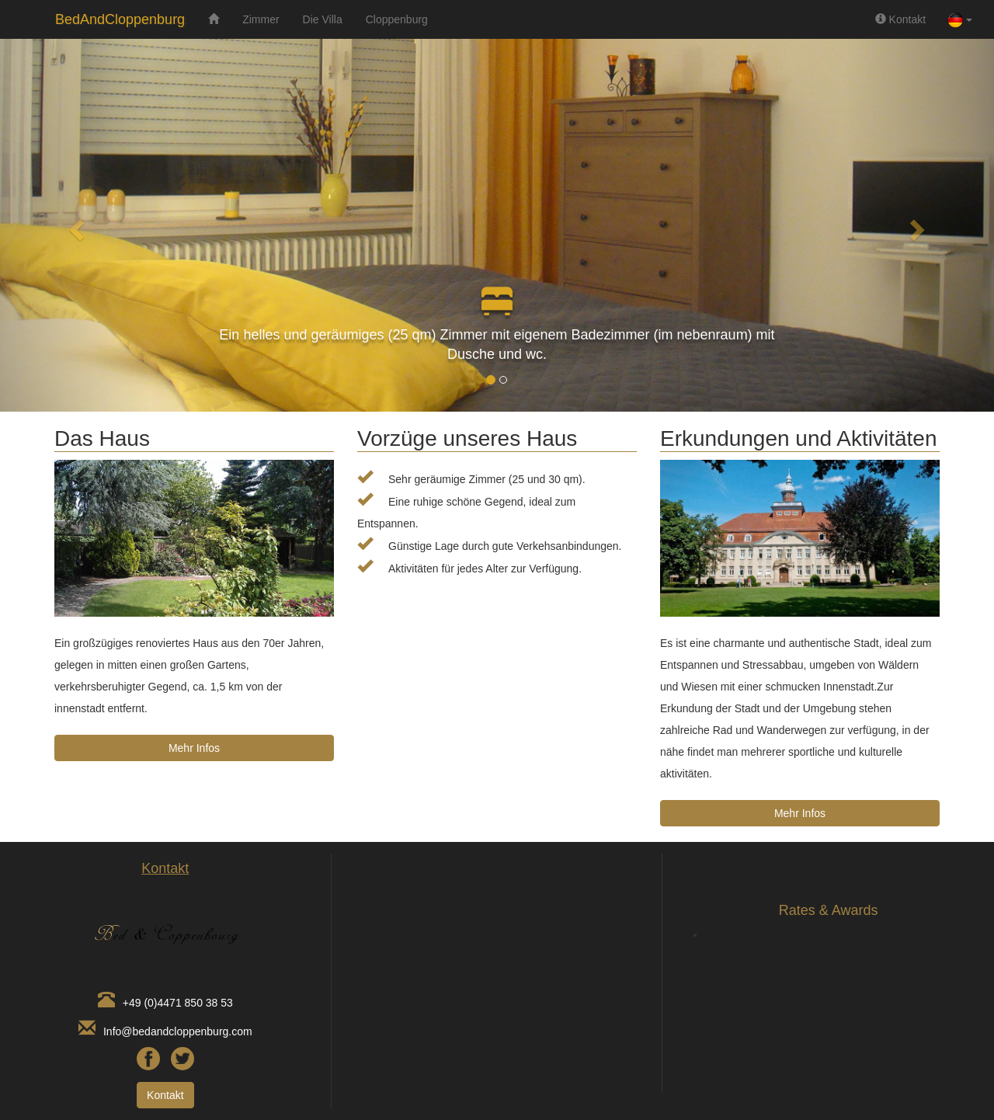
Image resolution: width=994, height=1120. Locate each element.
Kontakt (900, 19)
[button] (74, 225)
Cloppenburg (397, 19)
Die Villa (322, 19)
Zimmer (260, 19)
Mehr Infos (194, 748)
